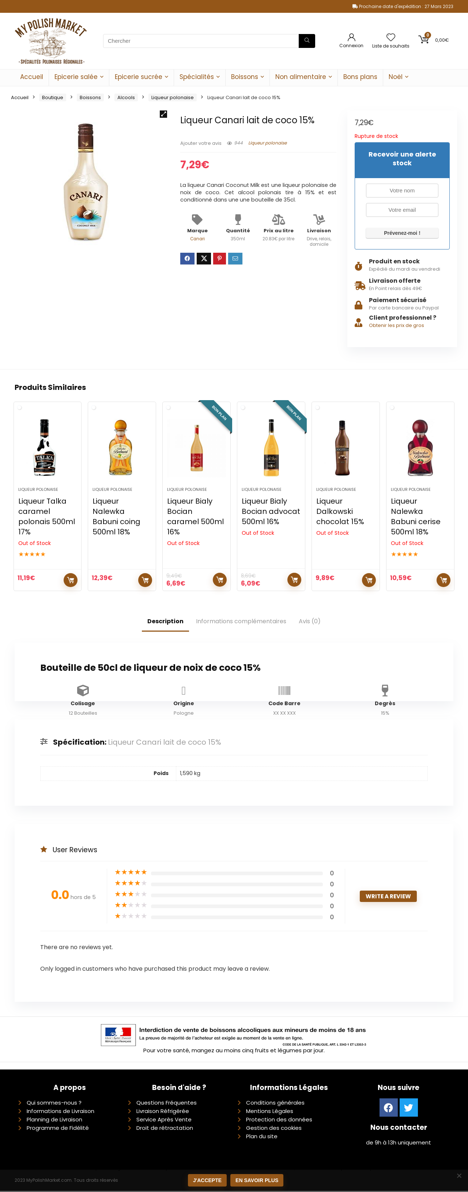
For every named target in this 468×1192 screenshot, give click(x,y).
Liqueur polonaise (172, 97)
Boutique (52, 97)
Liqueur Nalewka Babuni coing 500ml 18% (116, 517)
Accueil (31, 76)
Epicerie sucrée (138, 76)
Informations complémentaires (241, 622)
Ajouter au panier (145, 580)
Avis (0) (310, 622)
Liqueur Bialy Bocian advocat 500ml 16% (271, 512)
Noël (396, 76)
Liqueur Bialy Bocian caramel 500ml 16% (195, 517)
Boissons (244, 76)
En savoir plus (256, 1180)
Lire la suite (70, 580)
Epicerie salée (76, 76)
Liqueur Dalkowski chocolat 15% (340, 512)
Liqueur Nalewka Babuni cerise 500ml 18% (416, 517)
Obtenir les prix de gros (396, 325)
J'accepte (207, 1180)
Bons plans (360, 76)
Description (165, 622)
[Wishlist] (390, 38)
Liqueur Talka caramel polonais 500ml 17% (46, 517)
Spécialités (197, 76)
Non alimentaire (300, 76)
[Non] (459, 1175)
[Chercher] (307, 41)
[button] (163, 114)
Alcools (126, 97)
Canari (197, 239)
